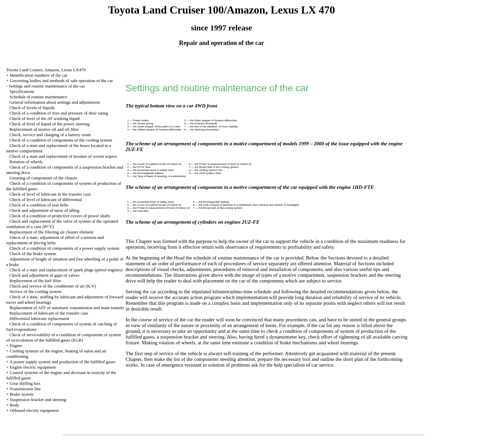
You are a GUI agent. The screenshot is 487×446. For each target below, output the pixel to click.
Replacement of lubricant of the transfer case (48, 313)
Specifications (21, 91)
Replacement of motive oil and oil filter (44, 129)
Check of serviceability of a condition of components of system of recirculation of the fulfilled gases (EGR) (63, 337)
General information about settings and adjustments (54, 102)
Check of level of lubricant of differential (45, 199)
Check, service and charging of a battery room (50, 134)
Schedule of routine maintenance (38, 96)
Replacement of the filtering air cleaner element (51, 231)
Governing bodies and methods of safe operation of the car (61, 80)
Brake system (21, 394)
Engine (16, 345)
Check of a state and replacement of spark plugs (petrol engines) (65, 269)
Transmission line (25, 388)
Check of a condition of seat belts (38, 204)
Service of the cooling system (35, 291)
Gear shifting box (25, 383)
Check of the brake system (32, 253)
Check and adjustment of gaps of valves (44, 275)
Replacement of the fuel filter (35, 280)
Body (14, 404)
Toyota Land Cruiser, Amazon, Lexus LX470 (46, 69)
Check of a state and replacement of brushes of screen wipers (63, 156)
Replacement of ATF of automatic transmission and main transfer (66, 307)
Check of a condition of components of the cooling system (60, 140)
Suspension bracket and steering (38, 399)
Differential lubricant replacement (39, 318)
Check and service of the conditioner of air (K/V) (52, 286)
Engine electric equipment (33, 367)
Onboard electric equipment (34, 410)
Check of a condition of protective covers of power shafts (60, 215)
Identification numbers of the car (38, 75)
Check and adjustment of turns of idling (44, 210)
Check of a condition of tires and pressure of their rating (58, 113)
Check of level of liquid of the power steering (49, 123)
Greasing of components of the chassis (43, 177)
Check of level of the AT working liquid (44, 118)
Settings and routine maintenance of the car (47, 86)
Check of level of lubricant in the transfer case (50, 194)
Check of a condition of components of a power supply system (64, 248)
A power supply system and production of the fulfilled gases (62, 361)
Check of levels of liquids (32, 107)
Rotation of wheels (26, 161)
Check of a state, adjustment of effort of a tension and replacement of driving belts (55, 240)
